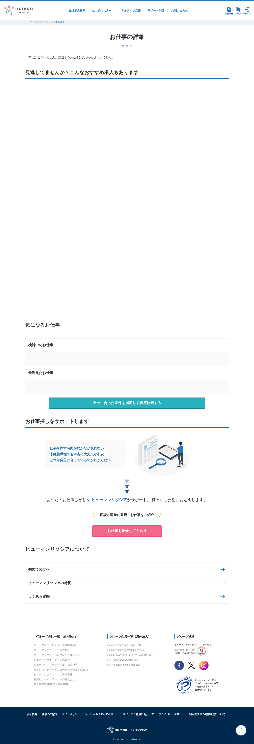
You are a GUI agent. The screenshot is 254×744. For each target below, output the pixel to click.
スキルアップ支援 (129, 10)
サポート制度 (156, 10)
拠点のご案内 (49, 714)
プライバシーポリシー (171, 714)
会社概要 (32, 714)
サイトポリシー (71, 714)
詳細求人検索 (77, 10)
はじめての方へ (102, 10)
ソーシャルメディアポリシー (101, 714)
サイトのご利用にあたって (138, 714)
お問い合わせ (179, 10)
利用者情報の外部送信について (207, 714)
